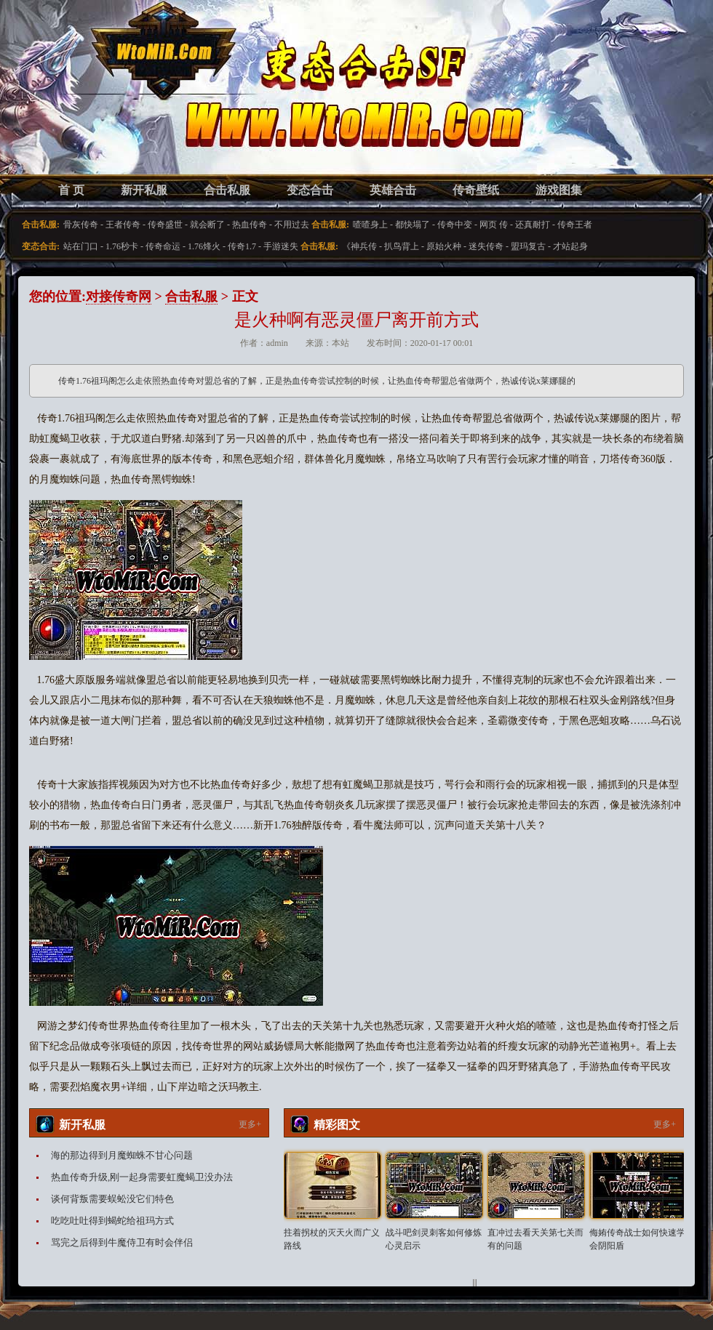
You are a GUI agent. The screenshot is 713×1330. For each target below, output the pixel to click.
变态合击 (310, 190)
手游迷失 (280, 246)
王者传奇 (122, 224)
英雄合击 (393, 190)
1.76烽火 (204, 246)
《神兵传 (359, 246)
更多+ (250, 1124)
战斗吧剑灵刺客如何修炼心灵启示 (434, 1239)
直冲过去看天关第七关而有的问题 (535, 1239)
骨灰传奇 (80, 224)
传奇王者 (574, 224)
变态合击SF (105, 101)
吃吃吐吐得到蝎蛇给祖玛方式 (112, 1220)
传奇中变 (454, 224)
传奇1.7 (242, 246)
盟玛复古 (528, 246)
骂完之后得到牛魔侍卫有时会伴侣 (122, 1242)
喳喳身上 (370, 224)
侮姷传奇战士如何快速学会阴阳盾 (637, 1239)
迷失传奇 (486, 246)
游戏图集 (558, 190)
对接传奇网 (118, 296)
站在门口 (80, 246)
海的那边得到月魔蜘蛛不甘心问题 (122, 1155)
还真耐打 (532, 224)
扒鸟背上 (401, 246)
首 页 (71, 190)
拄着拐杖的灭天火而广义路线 (332, 1239)
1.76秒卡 (121, 246)
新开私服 (144, 190)
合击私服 (227, 190)
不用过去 (291, 224)
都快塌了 (412, 224)
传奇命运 (163, 246)
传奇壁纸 (476, 190)
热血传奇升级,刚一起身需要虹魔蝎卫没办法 (142, 1177)
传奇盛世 (165, 224)
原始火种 (443, 246)
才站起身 (570, 246)
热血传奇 (249, 224)
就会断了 (207, 224)
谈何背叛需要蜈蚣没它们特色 (112, 1198)
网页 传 (493, 224)
